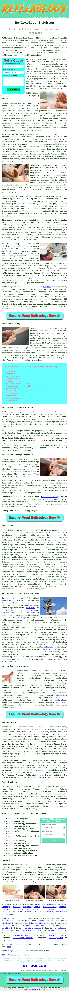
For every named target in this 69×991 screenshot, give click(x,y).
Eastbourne (40, 904)
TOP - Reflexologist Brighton (15, 955)
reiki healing (41, 926)
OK (44, 990)
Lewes (19, 912)
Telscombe (28, 912)
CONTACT (53, 17)
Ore (13, 912)
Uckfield (16, 907)
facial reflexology (50, 497)
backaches (33, 547)
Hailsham (62, 904)
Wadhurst (59, 912)
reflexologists (48, 147)
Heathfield (48, 912)
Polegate (31, 909)
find (9, 787)
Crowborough (7, 914)
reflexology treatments (25, 690)
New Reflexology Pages (14, 973)
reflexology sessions (40, 76)
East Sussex (12, 904)
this (9, 600)
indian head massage (23, 938)
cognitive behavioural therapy (39, 923)
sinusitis (23, 550)
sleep (35, 557)
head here (30, 608)
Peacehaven (42, 909)
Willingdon (54, 909)
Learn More (36, 990)
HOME (34, 17)
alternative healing (22, 935)
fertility (37, 562)
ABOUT (47, 17)
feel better (57, 89)
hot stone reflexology (32, 579)
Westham (38, 912)
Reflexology (7, 103)
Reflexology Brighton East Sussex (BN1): (21, 38)
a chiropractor (56, 938)
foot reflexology (51, 550)
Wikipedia (48, 647)
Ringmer (21, 909)
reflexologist (48, 81)
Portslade (51, 904)
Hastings (6, 907)
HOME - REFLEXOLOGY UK (34, 966)
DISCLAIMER (62, 17)
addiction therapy (24, 930)
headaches (22, 577)
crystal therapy (10, 926)
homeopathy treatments (24, 933)
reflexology (40, 45)
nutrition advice (55, 935)
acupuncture (57, 933)
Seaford (62, 907)
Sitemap (3, 973)
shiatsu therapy (56, 930)
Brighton (47, 287)
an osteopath (61, 928)
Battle (37, 907)
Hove (14, 909)
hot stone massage (32, 928)
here (40, 809)
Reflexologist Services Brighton (24, 813)
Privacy (65, 973)
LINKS (40, 17)
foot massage (36, 695)
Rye (8, 912)
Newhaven (6, 909)
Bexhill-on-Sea (49, 907)
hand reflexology (33, 552)
